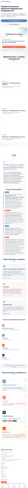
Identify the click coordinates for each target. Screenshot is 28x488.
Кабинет (19, 486)
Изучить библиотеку (14, 24)
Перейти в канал (7, 278)
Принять (4, 482)
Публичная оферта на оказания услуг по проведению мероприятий (11, 459)
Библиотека (3, 486)
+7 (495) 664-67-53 (3, 476)
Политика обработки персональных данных (7, 455)
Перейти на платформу (8, 295)
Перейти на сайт (7, 313)
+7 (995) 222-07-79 (3, 477)
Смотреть (14, 47)
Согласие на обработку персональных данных (8, 460)
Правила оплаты (3, 458)
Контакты (2, 469)
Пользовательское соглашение (5, 457)
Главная (2, 464)
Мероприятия (3, 466)
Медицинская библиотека (5, 467)
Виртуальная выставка (4, 468)
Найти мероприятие (14, 20)
